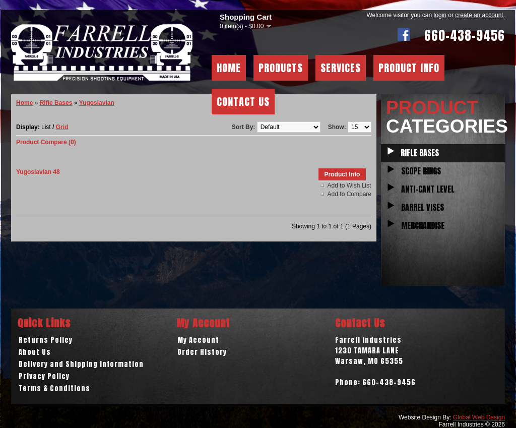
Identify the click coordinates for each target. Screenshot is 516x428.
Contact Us (243, 101)
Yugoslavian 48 (38, 171)
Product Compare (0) (46, 142)
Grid (62, 127)
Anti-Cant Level (428, 189)
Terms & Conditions (54, 388)
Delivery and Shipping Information (81, 364)
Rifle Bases (420, 153)
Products (281, 68)
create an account (479, 15)
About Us (35, 352)
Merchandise (422, 225)
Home (229, 68)
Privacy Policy (44, 376)
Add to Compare (349, 194)
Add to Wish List (349, 185)
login (440, 15)
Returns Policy (46, 340)
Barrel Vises (422, 207)
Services (340, 68)
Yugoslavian (96, 102)
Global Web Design (479, 417)
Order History (202, 352)
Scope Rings (421, 171)
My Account (198, 340)
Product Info (408, 68)
